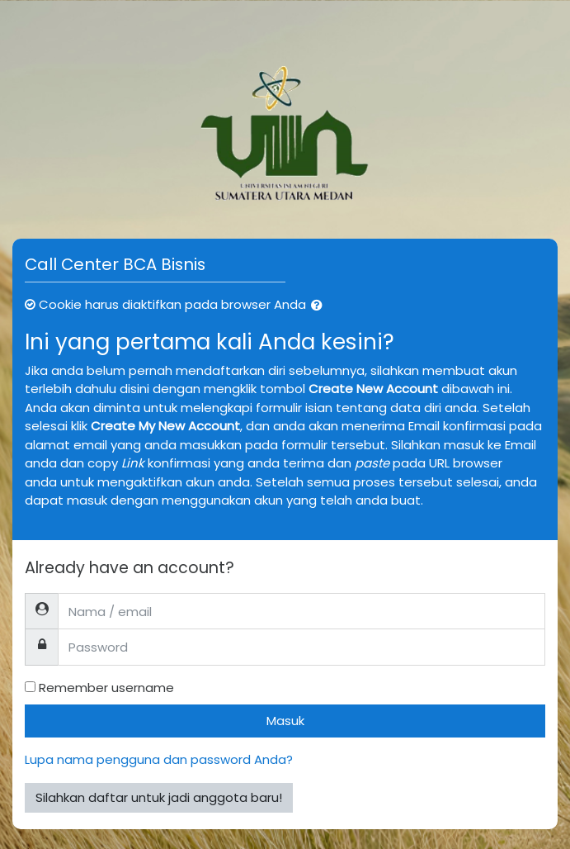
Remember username (106, 687)
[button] (320, 306)
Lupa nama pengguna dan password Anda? (159, 759)
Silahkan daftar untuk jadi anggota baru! (158, 797)
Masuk (285, 720)
